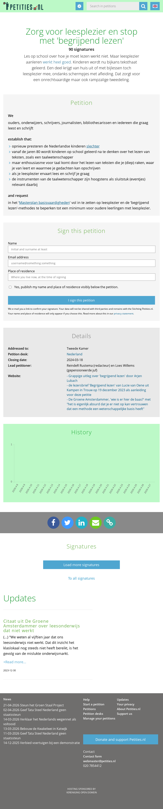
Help (86, 699)
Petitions (89, 709)
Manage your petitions (99, 718)
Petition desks (93, 714)
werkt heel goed (57, 62)
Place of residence (21, 271)
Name (12, 243)
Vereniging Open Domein (81, 792)
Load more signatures (81, 564)
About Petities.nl (128, 709)
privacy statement (123, 313)
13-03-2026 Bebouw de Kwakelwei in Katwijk (35, 729)
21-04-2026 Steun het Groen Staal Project (33, 705)
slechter (93, 146)
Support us (124, 714)
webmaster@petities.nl (99, 761)
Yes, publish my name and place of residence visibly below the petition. (66, 287)
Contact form (92, 756)
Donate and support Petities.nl (120, 739)
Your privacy (125, 704)
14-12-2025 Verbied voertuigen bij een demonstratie (41, 743)
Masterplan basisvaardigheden (44, 202)
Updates (123, 699)
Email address (18, 257)
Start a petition (93, 704)
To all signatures (81, 578)
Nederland (74, 354)
